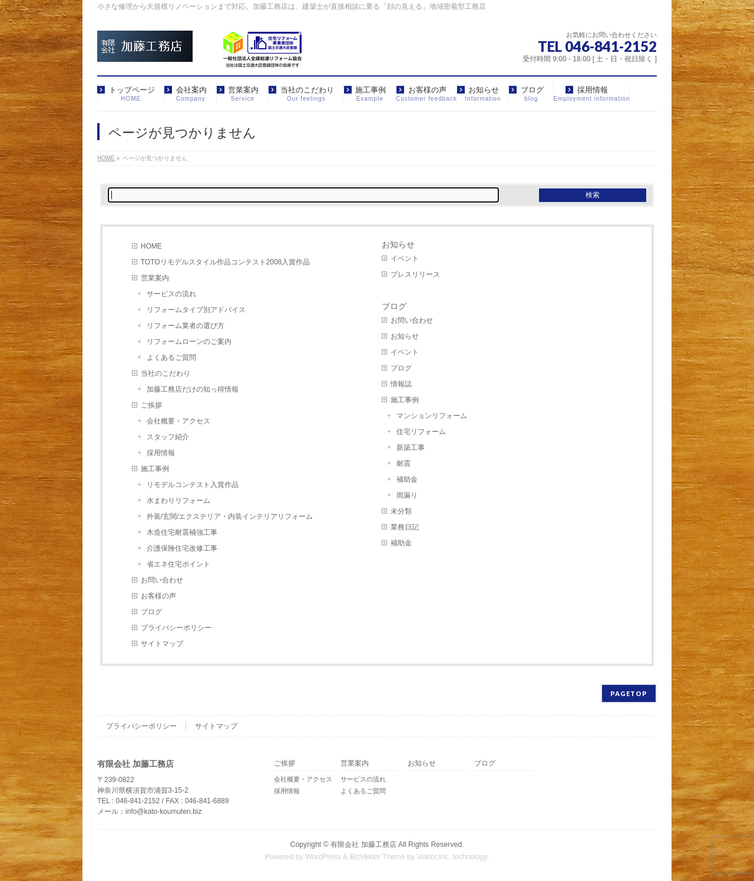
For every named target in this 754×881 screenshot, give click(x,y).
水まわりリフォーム (178, 500)
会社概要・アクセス (178, 421)
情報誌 (401, 384)
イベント (405, 258)
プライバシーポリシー (176, 628)
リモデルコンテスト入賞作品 (193, 485)
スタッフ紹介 (168, 437)
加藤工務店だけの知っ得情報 (193, 389)
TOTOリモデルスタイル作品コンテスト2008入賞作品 (225, 262)
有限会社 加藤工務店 (363, 844)
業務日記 (405, 527)
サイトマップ (162, 644)
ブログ (151, 612)
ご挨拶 (151, 405)
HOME (151, 246)
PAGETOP (628, 693)
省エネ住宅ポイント (178, 564)
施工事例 (155, 469)
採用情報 (161, 453)
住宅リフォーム (421, 432)
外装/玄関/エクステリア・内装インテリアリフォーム (230, 516)
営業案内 (155, 278)
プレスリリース (415, 274)
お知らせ (398, 244)
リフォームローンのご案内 (189, 341)
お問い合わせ (162, 580)
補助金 (407, 479)
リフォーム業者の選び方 (185, 326)
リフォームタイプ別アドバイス (196, 310)
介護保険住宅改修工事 (182, 548)
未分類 (401, 511)
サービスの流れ (171, 294)
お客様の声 (158, 596)
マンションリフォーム (431, 416)
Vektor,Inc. (433, 857)
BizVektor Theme (377, 857)
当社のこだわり (165, 373)
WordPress (323, 857)
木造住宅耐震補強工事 (182, 532)
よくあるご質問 (171, 357)
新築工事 (410, 447)
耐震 (403, 463)
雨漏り (407, 495)
